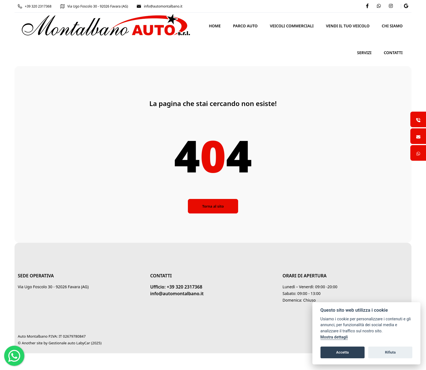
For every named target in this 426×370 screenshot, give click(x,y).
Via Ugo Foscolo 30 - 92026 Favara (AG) (96, 6)
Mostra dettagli (334, 337)
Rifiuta (390, 352)
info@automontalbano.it (162, 6)
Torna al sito (213, 206)
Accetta (342, 352)
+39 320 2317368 (37, 6)
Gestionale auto (64, 342)
